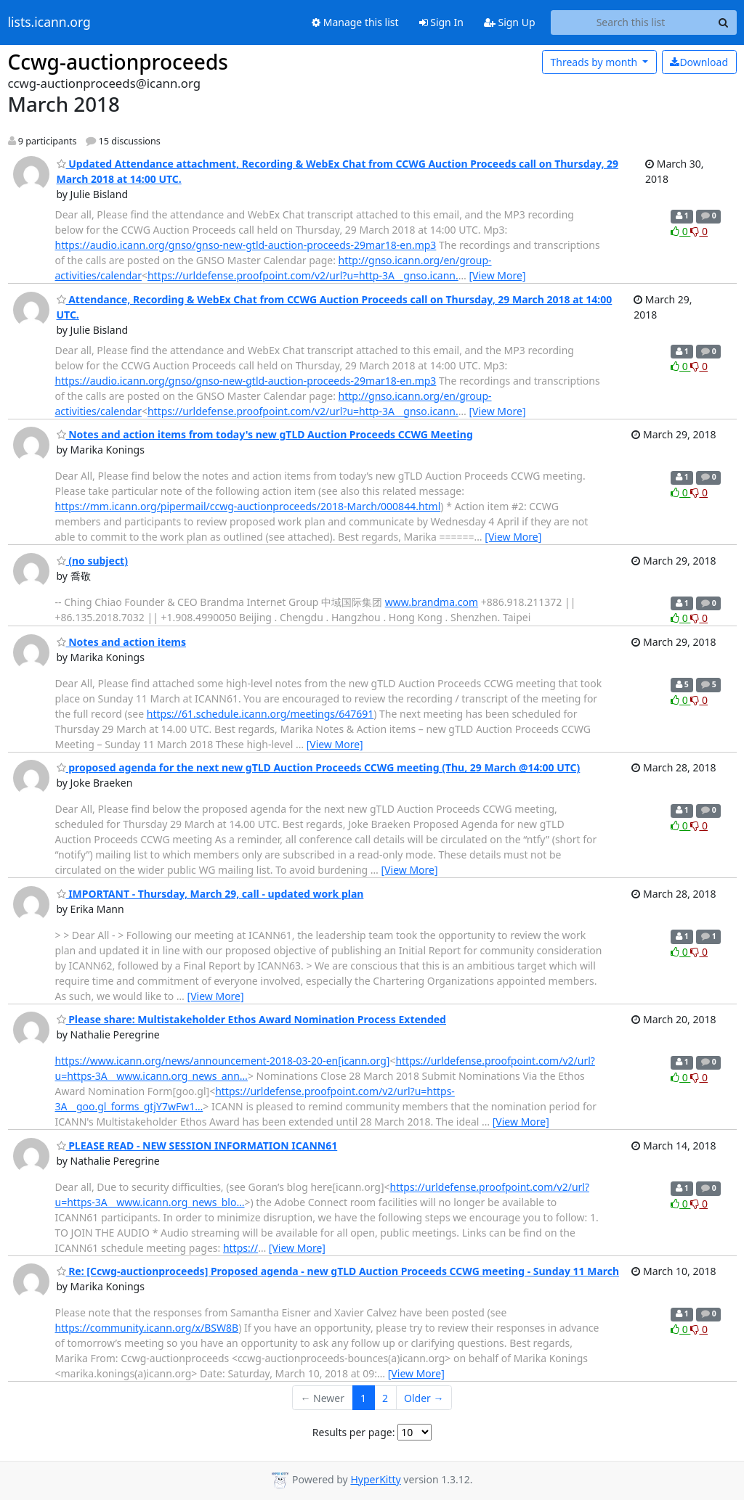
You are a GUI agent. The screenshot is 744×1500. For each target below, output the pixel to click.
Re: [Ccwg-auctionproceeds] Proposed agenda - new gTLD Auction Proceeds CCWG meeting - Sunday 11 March (338, 1271)
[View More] (497, 275)
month (594, 62)
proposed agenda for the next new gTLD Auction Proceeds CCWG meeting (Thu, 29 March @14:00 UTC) (319, 767)
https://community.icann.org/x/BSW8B (147, 1328)
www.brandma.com (431, 602)
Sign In (441, 22)
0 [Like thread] (680, 231)
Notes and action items (122, 642)
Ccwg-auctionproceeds (118, 61)
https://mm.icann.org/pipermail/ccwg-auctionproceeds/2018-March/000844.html (248, 506)
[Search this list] (631, 22)
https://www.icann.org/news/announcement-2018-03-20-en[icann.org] (222, 1060)
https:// (240, 1248)
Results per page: (353, 1432)
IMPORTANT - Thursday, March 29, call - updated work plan (210, 894)
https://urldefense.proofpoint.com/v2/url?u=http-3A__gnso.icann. (302, 275)
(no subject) (92, 560)
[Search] (724, 22)
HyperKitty (375, 1479)
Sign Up (509, 22)
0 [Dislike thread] (699, 231)
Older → (423, 1398)
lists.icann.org (49, 22)
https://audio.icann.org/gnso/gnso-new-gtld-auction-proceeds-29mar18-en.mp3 (246, 245)
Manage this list (355, 22)
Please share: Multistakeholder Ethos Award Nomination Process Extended (251, 1019)
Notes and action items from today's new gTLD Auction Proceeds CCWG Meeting (265, 434)
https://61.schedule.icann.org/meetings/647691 (260, 714)
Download (699, 62)
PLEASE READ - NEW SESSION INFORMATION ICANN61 (197, 1145)
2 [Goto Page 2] (385, 1398)
